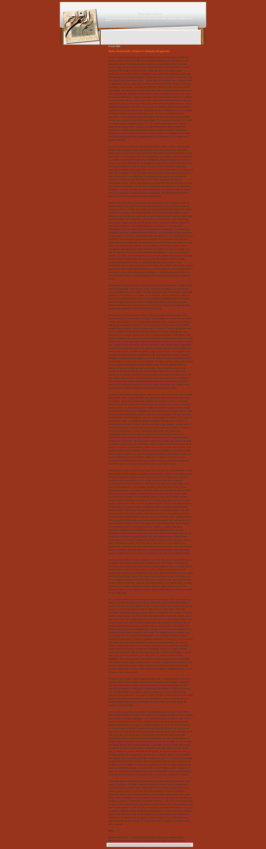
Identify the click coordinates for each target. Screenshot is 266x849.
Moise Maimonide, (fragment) (138, 51)
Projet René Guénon (150, 13)
